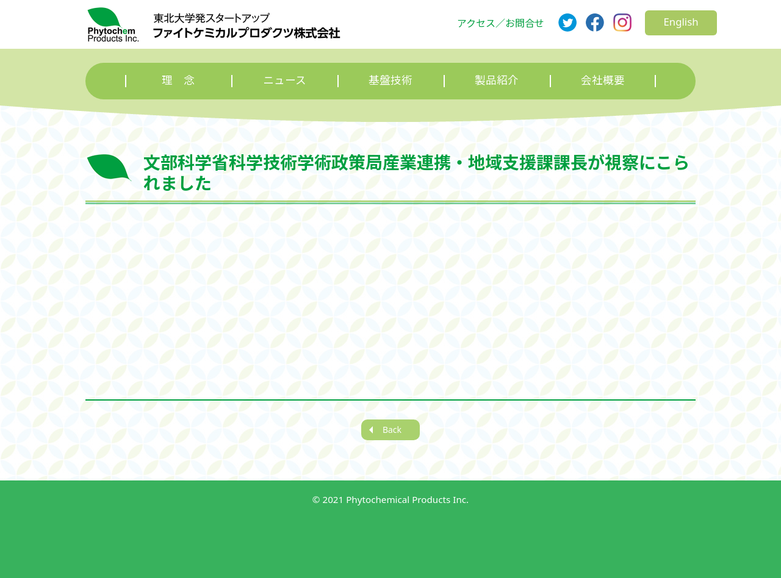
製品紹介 (497, 80)
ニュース (284, 80)
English (680, 22)
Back (392, 429)
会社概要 (603, 80)
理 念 (178, 80)
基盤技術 (390, 80)
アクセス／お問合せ (500, 23)
